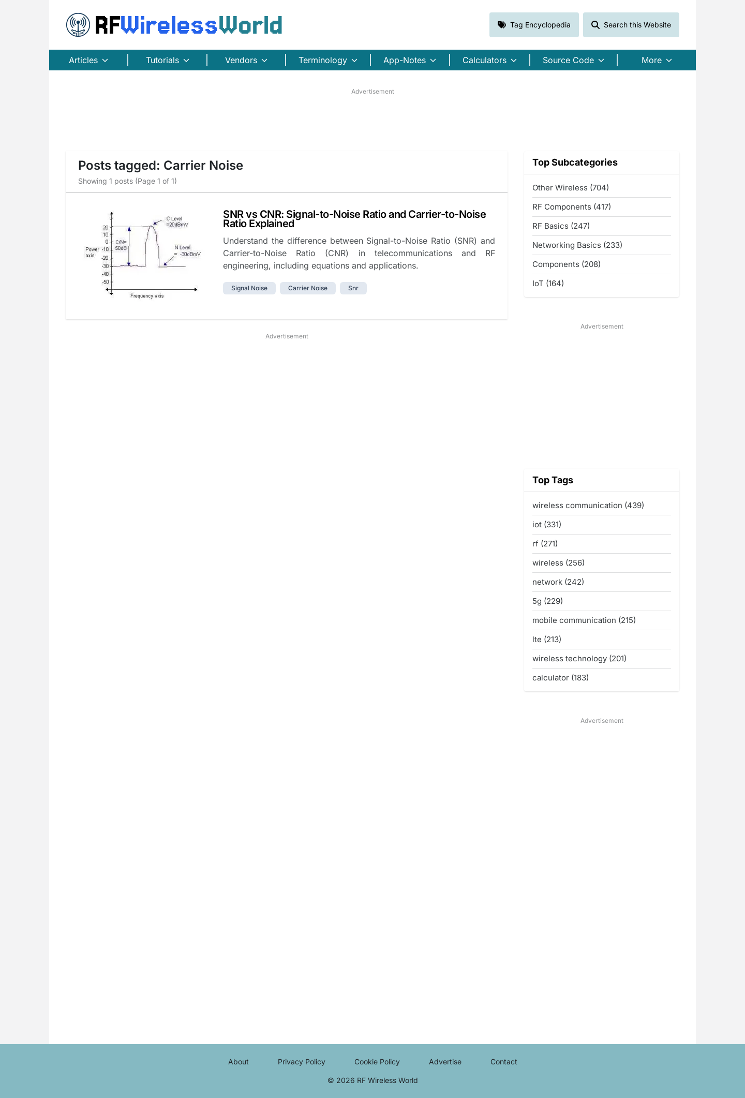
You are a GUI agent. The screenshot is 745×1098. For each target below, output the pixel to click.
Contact (503, 1061)
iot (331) (546, 524)
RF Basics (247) (561, 226)
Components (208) (566, 264)
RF (174, 24)
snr (353, 288)
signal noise (249, 288)
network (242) (558, 582)
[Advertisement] (372, 119)
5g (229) (547, 601)
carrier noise (307, 288)
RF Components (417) (571, 207)
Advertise (445, 1061)
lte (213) (546, 639)
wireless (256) (558, 563)
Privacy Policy (301, 1061)
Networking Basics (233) (577, 245)
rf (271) (545, 543)
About (238, 1061)
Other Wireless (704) (570, 187)
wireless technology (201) (579, 658)
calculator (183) (560, 677)
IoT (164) (548, 283)
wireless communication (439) (588, 505)
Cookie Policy (377, 1061)
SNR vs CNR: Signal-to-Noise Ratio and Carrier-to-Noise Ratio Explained (354, 219)
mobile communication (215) (584, 620)
